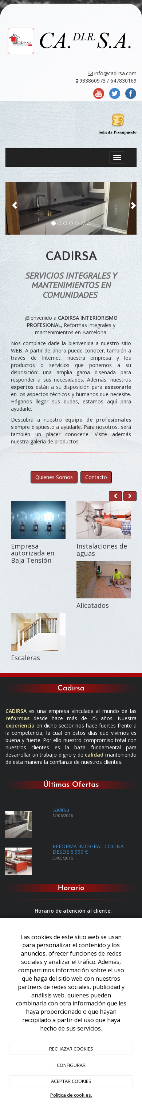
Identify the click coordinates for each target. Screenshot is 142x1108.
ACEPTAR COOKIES (71, 1081)
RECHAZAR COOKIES (71, 1048)
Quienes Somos (54, 477)
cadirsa (60, 809)
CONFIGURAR (71, 1065)
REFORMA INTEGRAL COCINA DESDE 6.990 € (88, 849)
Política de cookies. (71, 1095)
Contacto (96, 477)
